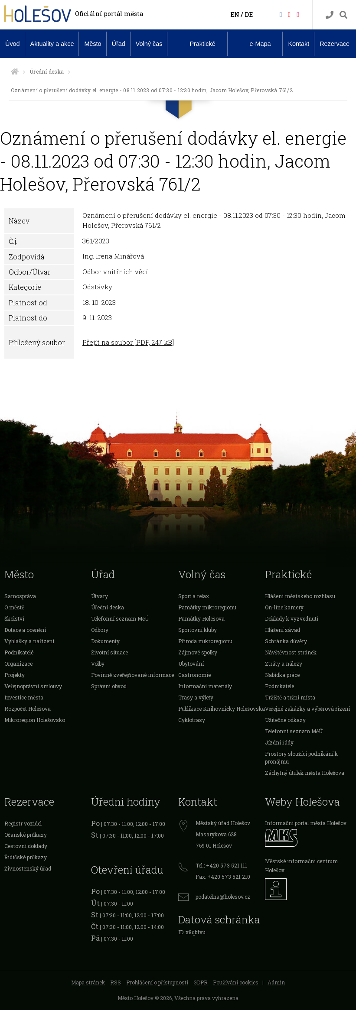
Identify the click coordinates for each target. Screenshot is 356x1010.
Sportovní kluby (197, 629)
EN (234, 14)
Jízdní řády (279, 742)
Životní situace (109, 652)
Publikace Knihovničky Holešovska (221, 708)
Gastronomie (194, 674)
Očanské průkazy (25, 834)
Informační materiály (205, 686)
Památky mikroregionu (207, 607)
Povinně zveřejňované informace (132, 674)
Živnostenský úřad (27, 868)
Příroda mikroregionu (205, 641)
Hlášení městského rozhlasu (300, 595)
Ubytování (191, 663)
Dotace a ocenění (25, 629)
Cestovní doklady (25, 845)
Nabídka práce (282, 674)
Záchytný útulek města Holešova (304, 772)
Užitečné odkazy (285, 719)
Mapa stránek (88, 982)
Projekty (14, 674)
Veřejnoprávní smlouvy (33, 686)
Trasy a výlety (195, 697)
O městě (14, 607)
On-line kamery (284, 607)
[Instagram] (297, 14)
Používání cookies (235, 982)
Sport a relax (193, 595)
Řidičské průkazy (25, 857)
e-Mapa (253, 43)
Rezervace (334, 43)
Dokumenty (105, 641)
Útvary (99, 595)
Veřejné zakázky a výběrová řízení (307, 708)
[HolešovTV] (289, 14)
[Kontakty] (329, 14)
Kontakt (298, 43)
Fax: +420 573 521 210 (223, 876)
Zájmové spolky (197, 652)
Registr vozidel (23, 823)
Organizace (18, 663)
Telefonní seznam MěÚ (120, 618)
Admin (276, 982)
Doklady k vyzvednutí (291, 618)
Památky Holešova (201, 618)
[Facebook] (280, 14)
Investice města (23, 697)
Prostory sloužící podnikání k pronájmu (301, 757)
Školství (14, 618)
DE (249, 14)
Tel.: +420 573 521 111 (221, 865)
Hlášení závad (282, 629)
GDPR (200, 982)
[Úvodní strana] (15, 71)
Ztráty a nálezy (283, 663)
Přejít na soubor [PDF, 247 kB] (128, 342)
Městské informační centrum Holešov (301, 866)
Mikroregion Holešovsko (34, 719)
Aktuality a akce (52, 43)
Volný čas (149, 43)
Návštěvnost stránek (291, 652)
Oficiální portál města (109, 14)
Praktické (195, 43)
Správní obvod (109, 686)
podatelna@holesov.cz (223, 896)
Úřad (118, 43)
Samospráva (20, 595)
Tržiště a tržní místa (290, 697)
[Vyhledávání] (343, 14)
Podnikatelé (18, 652)
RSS (115, 982)
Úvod (12, 43)
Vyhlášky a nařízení (29, 641)
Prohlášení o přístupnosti (157, 982)
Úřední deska (46, 71)
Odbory (99, 629)
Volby (98, 663)
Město (92, 43)
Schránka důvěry (286, 641)
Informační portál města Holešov (305, 822)
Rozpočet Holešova (27, 708)
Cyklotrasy (191, 719)
